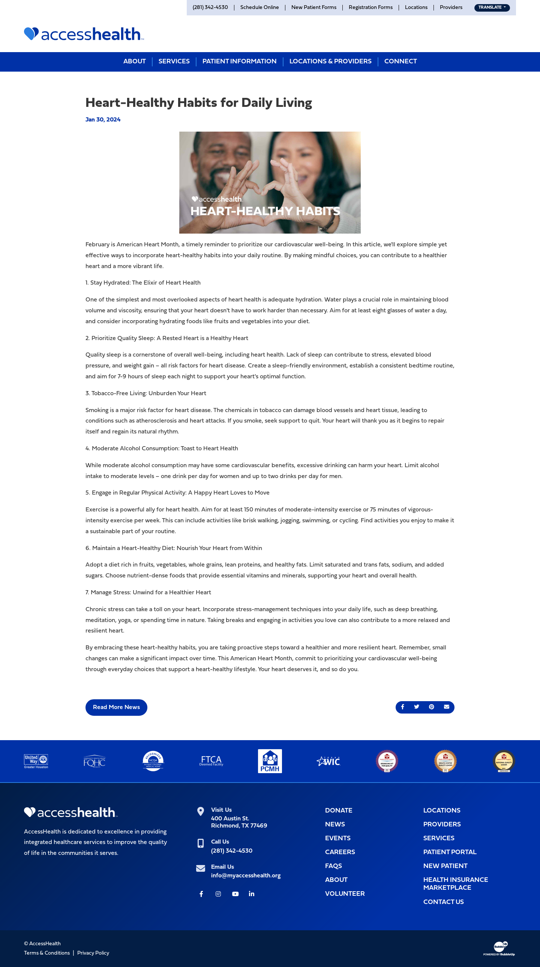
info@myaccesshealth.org (245, 876)
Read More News (116, 708)
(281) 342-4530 (231, 851)
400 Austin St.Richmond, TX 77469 (239, 822)
